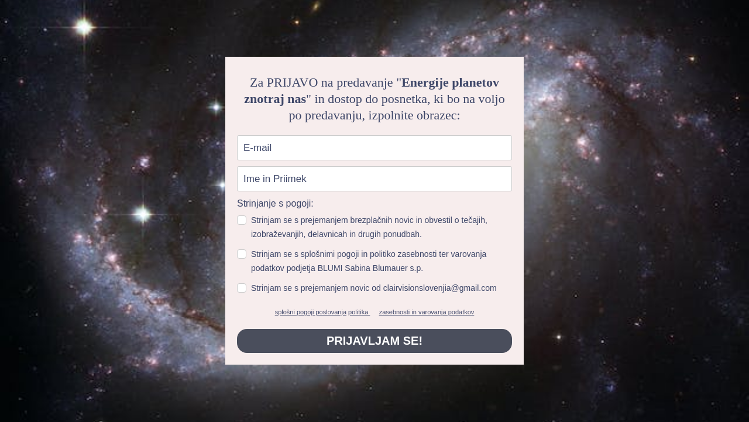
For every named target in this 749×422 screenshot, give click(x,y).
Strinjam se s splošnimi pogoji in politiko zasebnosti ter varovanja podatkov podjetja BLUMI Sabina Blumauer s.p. (368, 261)
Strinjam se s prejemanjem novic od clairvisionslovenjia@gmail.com (374, 288)
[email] (374, 147)
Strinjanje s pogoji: (275, 203)
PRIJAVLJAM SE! (374, 340)
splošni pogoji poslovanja (310, 311)
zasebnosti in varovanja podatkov (427, 311)
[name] (374, 178)
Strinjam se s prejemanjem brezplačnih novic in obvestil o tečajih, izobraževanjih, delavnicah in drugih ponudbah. (369, 227)
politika (359, 311)
